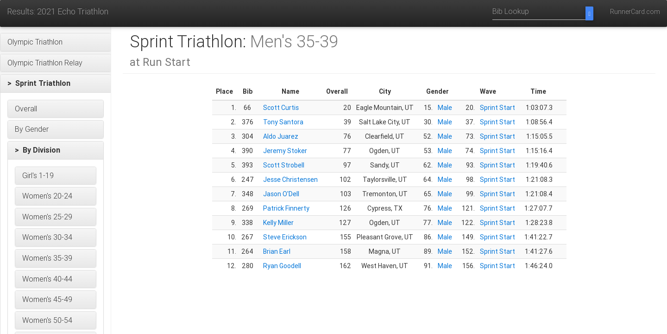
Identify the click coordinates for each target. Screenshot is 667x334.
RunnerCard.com (635, 11)
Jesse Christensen (290, 179)
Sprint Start (497, 107)
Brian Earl (276, 251)
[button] (55, 42)
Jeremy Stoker (285, 151)
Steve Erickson (285, 237)
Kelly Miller (278, 222)
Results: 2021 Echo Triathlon (57, 11)
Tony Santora (283, 122)
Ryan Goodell (282, 266)
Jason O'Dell (281, 194)
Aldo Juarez (280, 136)
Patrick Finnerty (286, 208)
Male (445, 107)
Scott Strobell (283, 165)
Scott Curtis (281, 107)
